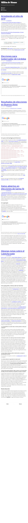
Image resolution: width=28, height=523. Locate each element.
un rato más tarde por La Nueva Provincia (16, 308)
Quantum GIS (4, 170)
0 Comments (9, 60)
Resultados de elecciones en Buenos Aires (14, 103)
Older (7, 404)
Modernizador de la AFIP (19, 49)
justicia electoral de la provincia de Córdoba (11, 62)
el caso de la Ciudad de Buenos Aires (12, 67)
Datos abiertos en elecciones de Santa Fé (12, 187)
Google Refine (17, 162)
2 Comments (8, 20)
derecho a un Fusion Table (6, 163)
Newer (20, 404)
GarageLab (19, 108)
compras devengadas (5, 320)
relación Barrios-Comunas (10, 167)
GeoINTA (4, 211)
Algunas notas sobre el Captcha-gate (12, 252)
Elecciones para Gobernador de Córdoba (13, 57)
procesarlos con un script (6, 73)
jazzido (3, 8)
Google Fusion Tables (16, 74)
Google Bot (21, 270)
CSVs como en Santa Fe (13, 141)
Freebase (4, 169)
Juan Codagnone (23, 167)
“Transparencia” (15, 289)
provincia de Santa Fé (6, 192)
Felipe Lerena (10, 48)
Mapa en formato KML (21, 233)
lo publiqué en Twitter (16, 301)
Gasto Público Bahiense (17, 257)
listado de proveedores (16, 320)
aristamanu (3, 10)
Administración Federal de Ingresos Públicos (11, 22)
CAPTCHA (18, 263)
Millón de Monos (9, 2)
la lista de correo (13, 108)
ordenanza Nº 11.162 (21, 355)
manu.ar (3, 7)
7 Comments (8, 255)
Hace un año (3, 257)
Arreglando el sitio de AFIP (12, 17)
